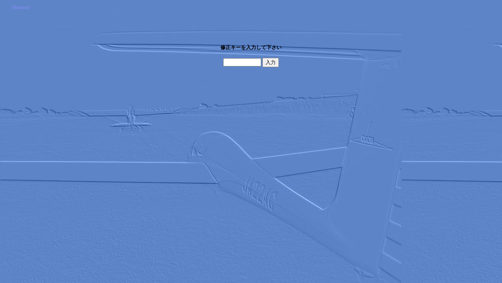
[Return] (20, 7)
